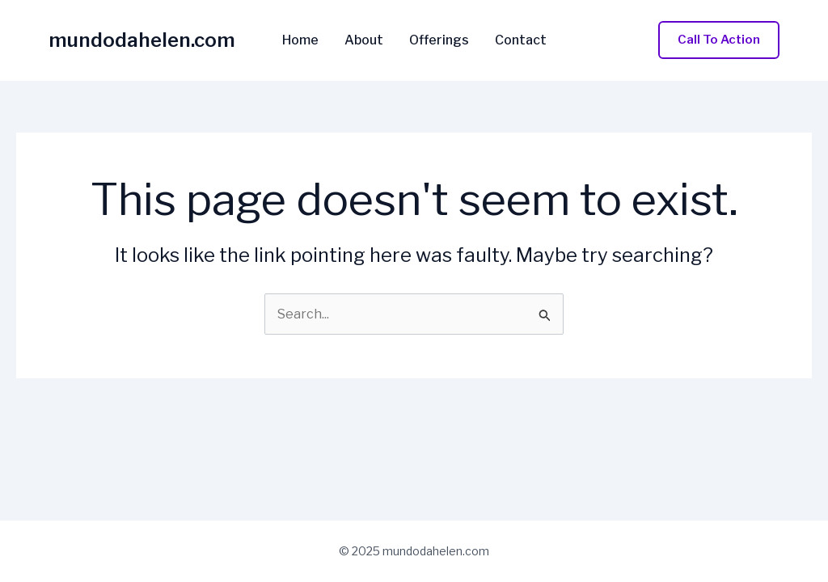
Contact (521, 40)
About (363, 40)
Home (300, 40)
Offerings (439, 40)
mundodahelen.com (142, 40)
